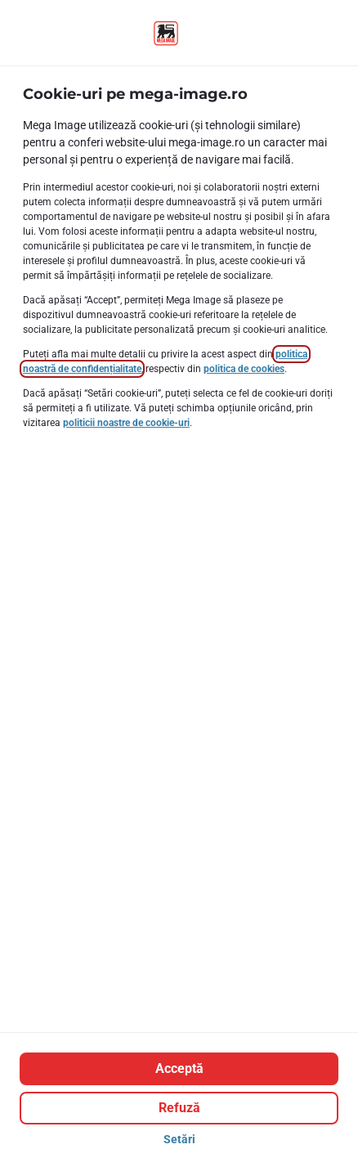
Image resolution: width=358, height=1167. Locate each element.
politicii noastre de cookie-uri (126, 423)
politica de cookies (244, 369)
